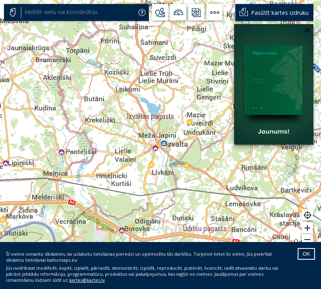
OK (306, 254)
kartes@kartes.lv (87, 280)
